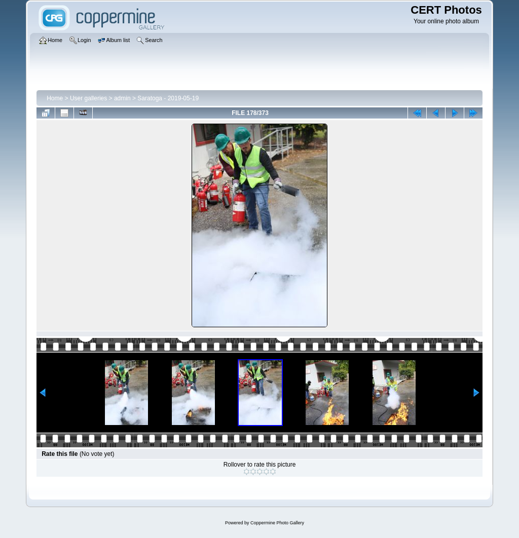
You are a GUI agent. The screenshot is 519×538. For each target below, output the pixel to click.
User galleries (88, 98)
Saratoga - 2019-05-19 (168, 98)
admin (122, 98)
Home (55, 98)
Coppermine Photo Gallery (277, 522)
